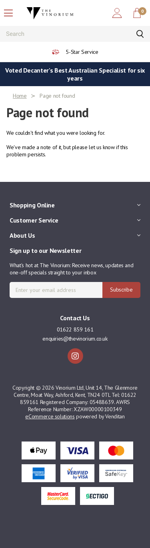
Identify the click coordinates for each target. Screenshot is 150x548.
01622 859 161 (75, 329)
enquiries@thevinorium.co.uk (75, 338)
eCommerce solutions (49, 416)
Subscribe (121, 289)
